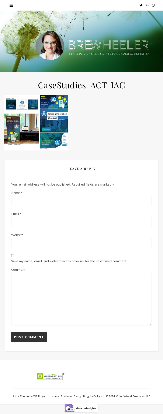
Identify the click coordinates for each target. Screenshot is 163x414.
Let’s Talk (96, 396)
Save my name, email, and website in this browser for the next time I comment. (69, 261)
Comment (18, 269)
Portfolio (66, 396)
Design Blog (81, 396)
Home (55, 396)
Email (16, 214)
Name (16, 193)
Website (17, 235)
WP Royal (39, 396)
